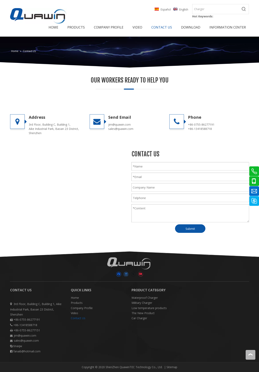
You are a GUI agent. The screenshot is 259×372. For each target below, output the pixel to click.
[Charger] (215, 9)
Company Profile (82, 308)
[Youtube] (140, 274)
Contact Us (78, 318)
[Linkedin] (125, 274)
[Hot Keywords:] (244, 9)
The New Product (143, 313)
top (250, 355)
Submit (190, 229)
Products (77, 303)
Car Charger (139, 318)
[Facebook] (118, 274)
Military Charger (142, 303)
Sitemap (172, 367)
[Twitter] (133, 274)
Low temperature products (149, 308)
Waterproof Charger (145, 298)
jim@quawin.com (119, 124)
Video (74, 313)
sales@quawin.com (120, 129)
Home (75, 298)
